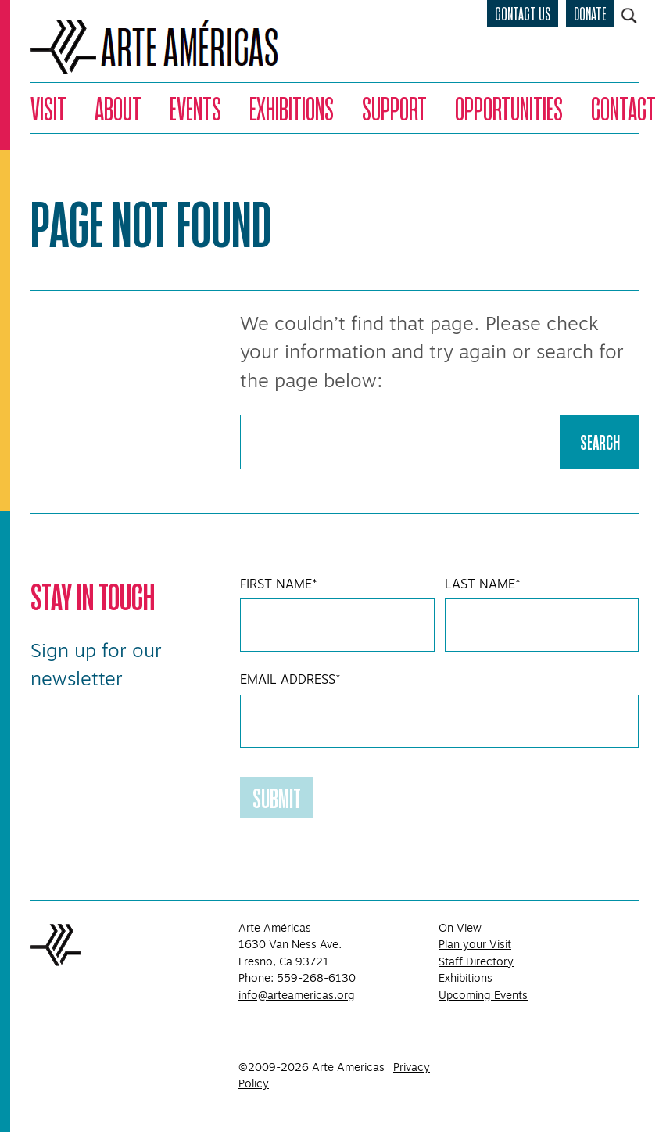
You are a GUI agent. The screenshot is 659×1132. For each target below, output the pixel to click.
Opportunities (509, 108)
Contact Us (522, 13)
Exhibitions (291, 108)
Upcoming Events (483, 995)
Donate (590, 13)
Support (394, 108)
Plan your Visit (475, 944)
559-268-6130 (316, 977)
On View (460, 927)
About (118, 108)
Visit (48, 108)
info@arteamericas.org (296, 995)
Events (195, 108)
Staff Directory (476, 961)
